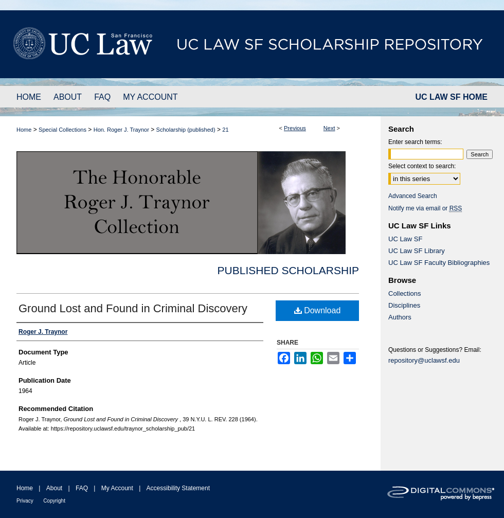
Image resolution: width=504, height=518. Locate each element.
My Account (117, 488)
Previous (295, 128)
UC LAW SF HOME (452, 97)
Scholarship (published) (185, 130)
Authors (399, 317)
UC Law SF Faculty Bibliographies (439, 262)
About (54, 488)
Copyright (54, 501)
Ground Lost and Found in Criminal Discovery (133, 308)
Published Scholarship (288, 270)
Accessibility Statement (178, 488)
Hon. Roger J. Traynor (121, 130)
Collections (404, 293)
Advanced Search (412, 196)
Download (317, 310)
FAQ (82, 488)
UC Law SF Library (416, 251)
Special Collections (62, 130)
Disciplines (404, 305)
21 (225, 130)
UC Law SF (405, 239)
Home (23, 130)
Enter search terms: (415, 142)
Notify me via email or (425, 208)
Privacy (24, 501)
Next (329, 128)
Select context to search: (422, 166)
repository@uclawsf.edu (424, 360)
